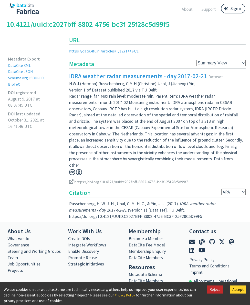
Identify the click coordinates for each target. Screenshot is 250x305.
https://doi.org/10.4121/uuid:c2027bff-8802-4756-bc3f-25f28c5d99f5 (134, 181)
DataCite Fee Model (147, 245)
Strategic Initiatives (86, 264)
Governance (18, 245)
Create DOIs (79, 238)
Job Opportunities (24, 264)
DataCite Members (146, 257)
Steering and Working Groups (34, 251)
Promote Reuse (82, 257)
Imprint (196, 272)
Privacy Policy (126, 295)
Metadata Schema (145, 274)
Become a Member (146, 238)
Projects (15, 270)
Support (208, 9)
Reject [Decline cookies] (214, 289)
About (187, 9)
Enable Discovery (83, 251)
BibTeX (14, 84)
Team (13, 257)
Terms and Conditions (209, 266)
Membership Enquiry (147, 251)
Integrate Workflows (87, 245)
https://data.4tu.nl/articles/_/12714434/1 (106, 51)
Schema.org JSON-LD (27, 78)
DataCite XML (20, 65)
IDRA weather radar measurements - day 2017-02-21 (138, 76)
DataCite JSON (21, 71)
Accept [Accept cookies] (238, 289)
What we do (18, 238)
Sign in (233, 8)
